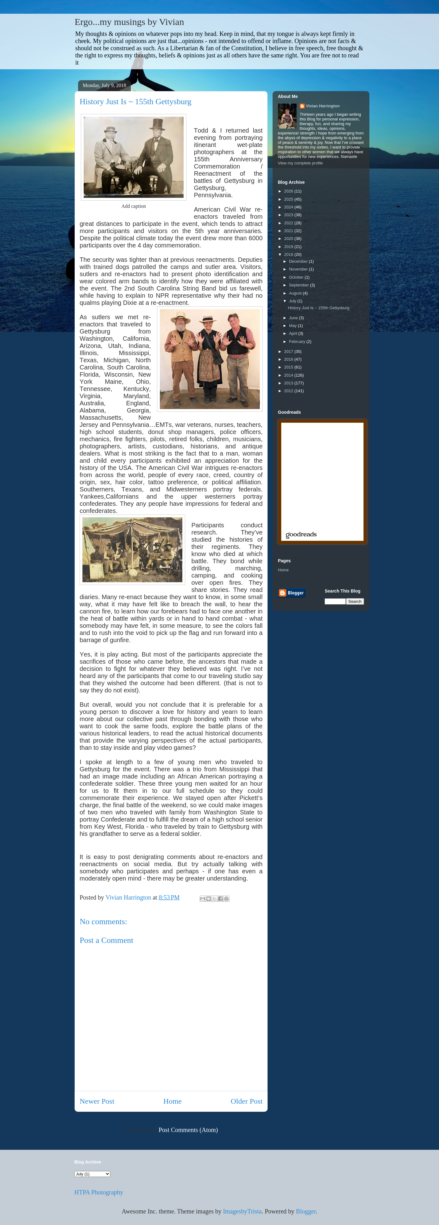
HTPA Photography (98, 1192)
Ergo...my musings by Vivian (129, 22)
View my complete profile (300, 163)
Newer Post (97, 1101)
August (296, 293)
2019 (289, 246)
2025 (289, 199)
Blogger (306, 1211)
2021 (289, 230)
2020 (289, 238)
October (297, 277)
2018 (289, 254)
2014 (289, 375)
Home (172, 1101)
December (299, 261)
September (299, 285)
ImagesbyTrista (242, 1211)
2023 (289, 214)
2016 (289, 359)
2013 (289, 383)
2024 (289, 207)
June (294, 317)
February (298, 341)
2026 (289, 191)
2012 (289, 390)
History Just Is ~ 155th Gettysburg (318, 307)
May (293, 325)
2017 (289, 351)
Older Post (247, 1101)
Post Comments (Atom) (188, 1129)
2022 (289, 223)
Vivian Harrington (323, 106)
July (293, 301)
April (293, 333)
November (299, 269)
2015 (289, 367)
